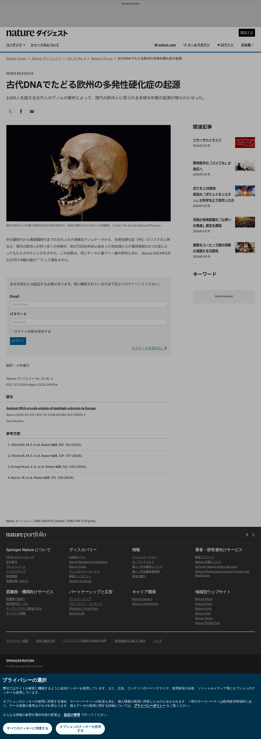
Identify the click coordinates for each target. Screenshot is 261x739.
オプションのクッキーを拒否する (80, 728)
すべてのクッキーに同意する (27, 728)
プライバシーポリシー (150, 705)
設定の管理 (72, 715)
